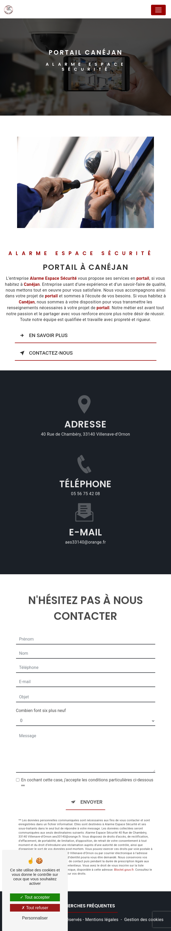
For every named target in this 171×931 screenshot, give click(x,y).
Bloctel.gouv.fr (124, 863)
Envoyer (91, 796)
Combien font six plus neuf (41, 704)
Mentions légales (101, 919)
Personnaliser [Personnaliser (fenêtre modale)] (35, 918)
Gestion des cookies (144, 919)
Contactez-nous (45, 353)
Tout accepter (35, 897)
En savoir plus (43, 335)
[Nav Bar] (158, 10)
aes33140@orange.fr (85, 536)
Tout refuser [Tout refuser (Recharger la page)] (35, 908)
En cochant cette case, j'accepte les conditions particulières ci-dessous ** (87, 777)
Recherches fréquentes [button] (85, 906)
